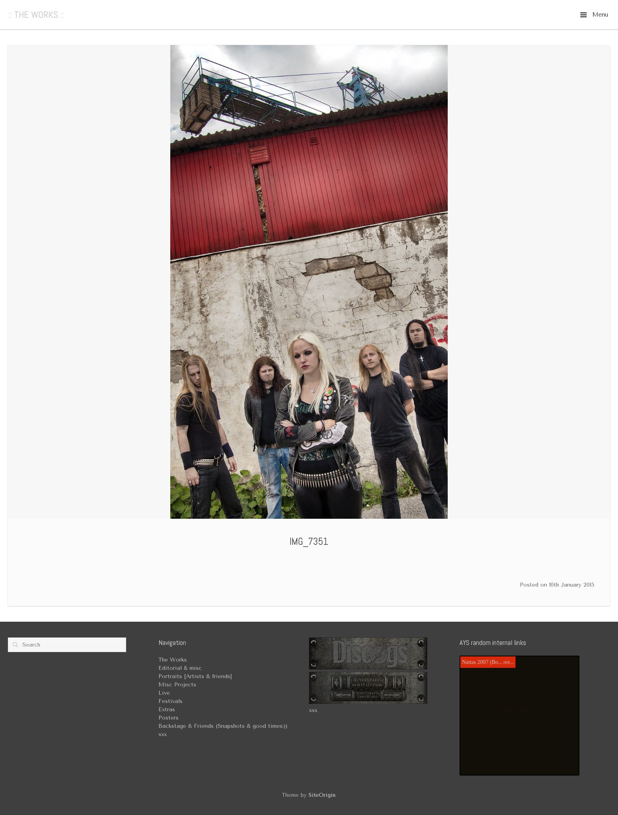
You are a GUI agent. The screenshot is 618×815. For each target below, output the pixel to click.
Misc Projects (177, 684)
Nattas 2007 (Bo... (482, 662)
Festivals (170, 701)
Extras (166, 709)
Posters (168, 717)
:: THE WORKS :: (36, 14)
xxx (313, 710)
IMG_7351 (309, 541)
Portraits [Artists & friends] (195, 676)
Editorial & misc (180, 668)
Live (164, 693)
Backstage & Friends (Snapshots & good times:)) (223, 726)
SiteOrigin (322, 795)
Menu (594, 14)
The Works (172, 659)
